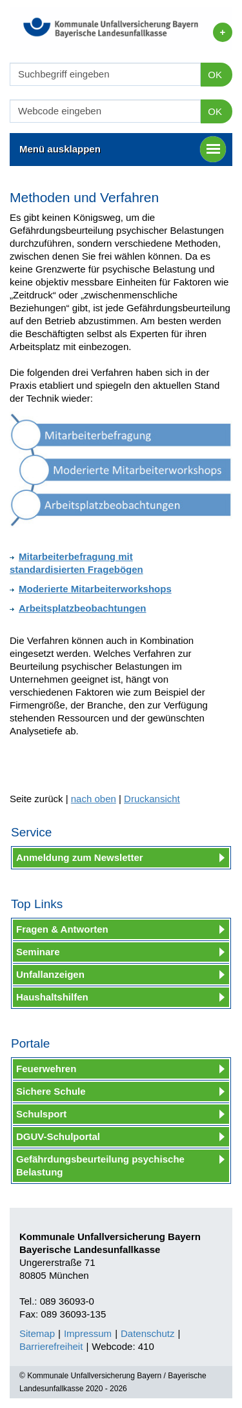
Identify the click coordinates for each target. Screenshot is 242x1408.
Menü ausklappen (122, 149)
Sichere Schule (51, 1091)
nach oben (93, 798)
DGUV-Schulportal (58, 1136)
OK (215, 74)
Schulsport (41, 1113)
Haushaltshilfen (52, 996)
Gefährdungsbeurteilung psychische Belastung (100, 1165)
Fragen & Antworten (62, 929)
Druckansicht (152, 798)
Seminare (38, 951)
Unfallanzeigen (50, 974)
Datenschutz (147, 1333)
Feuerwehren (46, 1068)
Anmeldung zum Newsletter (79, 857)
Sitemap (37, 1333)
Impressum (88, 1333)
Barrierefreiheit (51, 1346)
